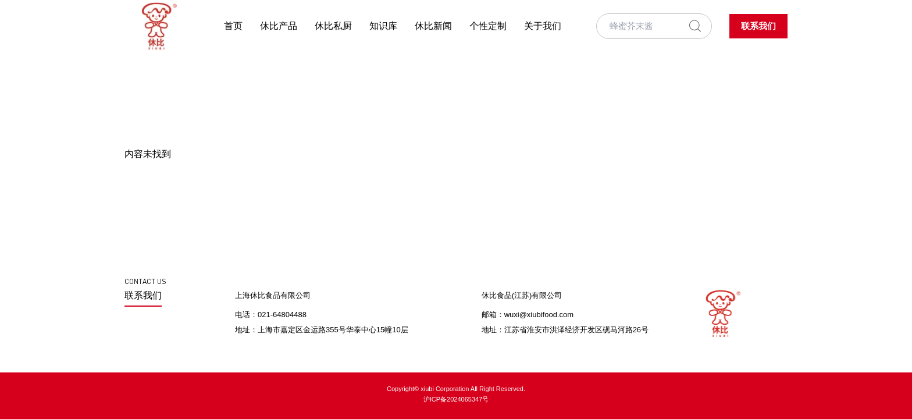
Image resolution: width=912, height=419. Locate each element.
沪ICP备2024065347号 (456, 399)
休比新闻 (433, 26)
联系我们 (758, 26)
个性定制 (488, 26)
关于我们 (542, 26)
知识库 (383, 26)
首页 (233, 26)
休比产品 (278, 26)
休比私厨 (333, 26)
